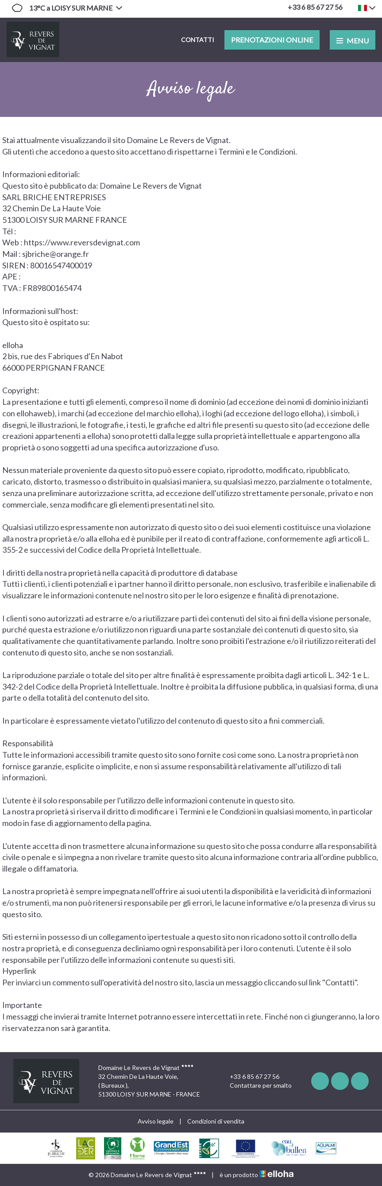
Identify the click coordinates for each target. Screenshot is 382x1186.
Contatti (197, 39)
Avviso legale (156, 1121)
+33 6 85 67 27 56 (249, 1077)
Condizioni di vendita (215, 1121)
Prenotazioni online (272, 39)
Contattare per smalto (256, 1085)
